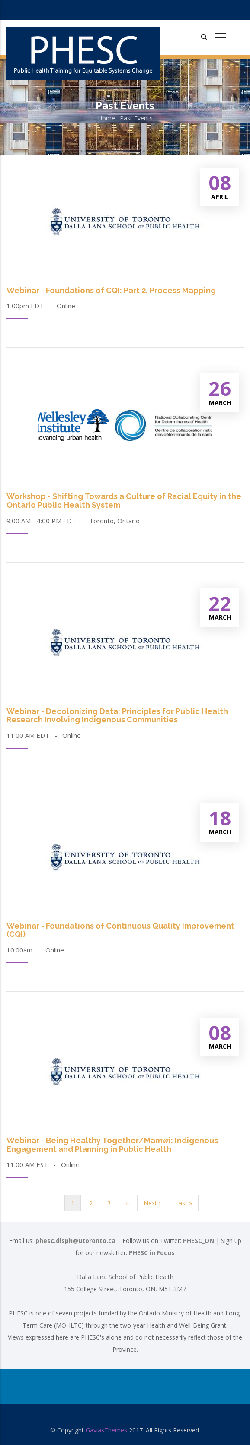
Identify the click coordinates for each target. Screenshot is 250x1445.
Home (106, 118)
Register (226, 10)
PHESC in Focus (152, 1253)
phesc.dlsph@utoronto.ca (75, 1240)
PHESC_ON (198, 1240)
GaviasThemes (106, 1430)
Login (197, 10)
